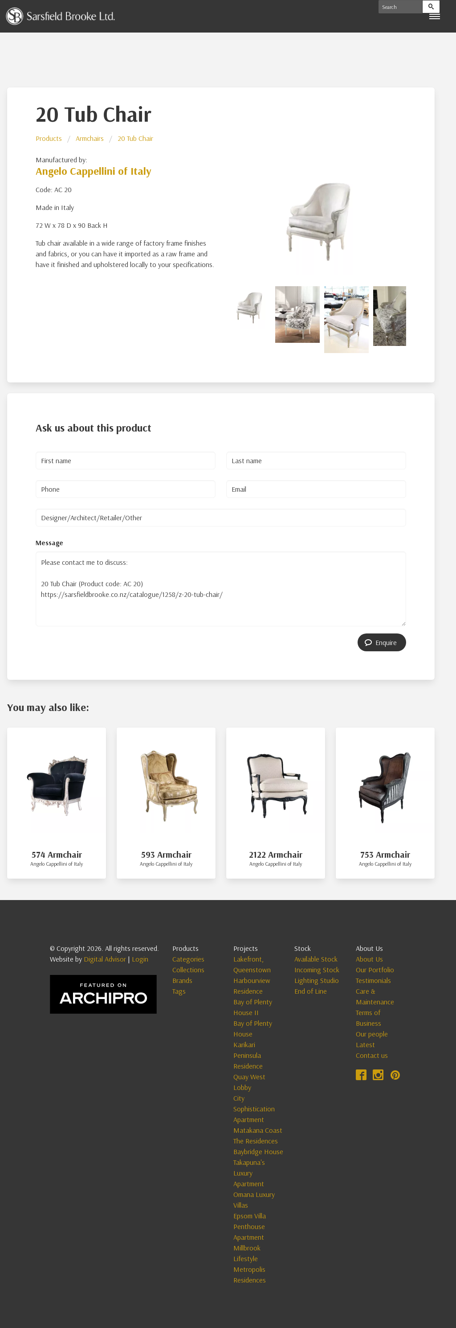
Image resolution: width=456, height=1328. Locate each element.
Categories (188, 958)
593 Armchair (166, 854)
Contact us (372, 1055)
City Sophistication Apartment (254, 1109)
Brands (182, 980)
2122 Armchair (275, 854)
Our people (372, 1033)
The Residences (255, 1140)
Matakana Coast (257, 1130)
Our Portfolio (375, 969)
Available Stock (316, 958)
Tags (179, 991)
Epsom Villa (249, 1215)
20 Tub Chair (135, 138)
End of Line (310, 991)
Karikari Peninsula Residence (248, 1055)
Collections (188, 969)
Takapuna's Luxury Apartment (249, 1173)
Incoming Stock (316, 969)
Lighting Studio (316, 980)
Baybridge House (258, 1151)
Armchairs (90, 138)
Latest (365, 1044)
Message (49, 542)
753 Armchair (385, 854)
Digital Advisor (105, 958)
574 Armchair (57, 854)
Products (49, 138)
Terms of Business (368, 1018)
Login (140, 958)
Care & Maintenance (375, 996)
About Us (369, 958)
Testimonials (373, 980)
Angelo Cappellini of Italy (93, 170)
